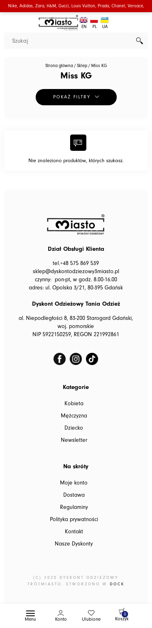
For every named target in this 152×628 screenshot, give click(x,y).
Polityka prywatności (74, 519)
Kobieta (73, 403)
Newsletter (74, 440)
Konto (61, 619)
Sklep (82, 65)
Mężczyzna (74, 416)
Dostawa (74, 495)
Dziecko (73, 428)
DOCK (117, 584)
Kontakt (74, 531)
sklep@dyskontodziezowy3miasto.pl (76, 271)
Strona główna (59, 65)
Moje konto (74, 483)
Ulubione (91, 619)
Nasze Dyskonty (74, 544)
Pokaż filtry (71, 97)
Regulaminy (74, 507)
